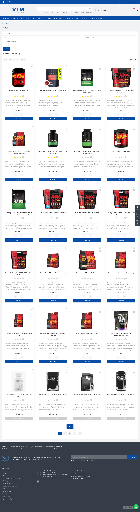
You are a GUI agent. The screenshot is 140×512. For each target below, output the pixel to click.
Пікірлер (84, 18)
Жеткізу (23, 2)
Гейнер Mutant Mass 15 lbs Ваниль (87, 333)
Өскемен (13, 446)
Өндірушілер (58, 18)
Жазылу (133, 457)
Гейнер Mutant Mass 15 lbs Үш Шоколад (121, 273)
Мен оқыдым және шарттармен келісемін (91, 461)
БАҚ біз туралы (6, 481)
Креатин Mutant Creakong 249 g (121, 151)
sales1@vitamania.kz (78, 474)
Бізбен (4, 488)
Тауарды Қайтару (7, 491)
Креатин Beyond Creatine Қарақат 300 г (53, 90)
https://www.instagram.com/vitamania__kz (37, 481)
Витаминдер (25, 18)
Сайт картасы (6, 494)
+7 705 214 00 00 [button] (77, 471)
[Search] (90, 9)
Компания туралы (33, 2)
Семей (18, 446)
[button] (137, 222)
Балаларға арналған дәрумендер (83, 12)
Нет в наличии (19, 418)
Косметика (37, 18)
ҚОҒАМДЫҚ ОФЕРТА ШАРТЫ (87, 461)
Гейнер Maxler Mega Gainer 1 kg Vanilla (87, 394)
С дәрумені (66, 12)
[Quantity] (19, 114)
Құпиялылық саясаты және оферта (12, 478)
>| (79, 433)
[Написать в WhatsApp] (136, 506)
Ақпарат (69, 18)
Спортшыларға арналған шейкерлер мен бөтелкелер (42, 447)
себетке (19, 118)
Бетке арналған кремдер (58, 447)
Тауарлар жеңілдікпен (97, 18)
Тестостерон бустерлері (24, 447)
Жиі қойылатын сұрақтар (9, 486)
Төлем (16, 2)
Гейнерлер (55, 12)
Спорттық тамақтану (10, 18)
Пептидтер (47, 18)
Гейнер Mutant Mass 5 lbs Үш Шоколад (53, 273)
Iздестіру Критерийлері (10, 34)
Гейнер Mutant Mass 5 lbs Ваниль (87, 273)
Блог (77, 18)
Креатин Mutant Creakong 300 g (18, 90)
